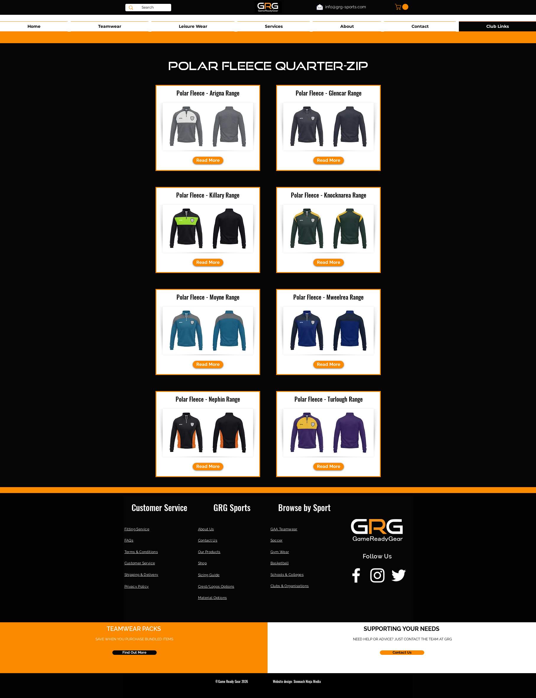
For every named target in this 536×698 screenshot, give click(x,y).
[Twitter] (398, 575)
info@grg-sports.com (345, 6)
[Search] (148, 7)
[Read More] (208, 160)
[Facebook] (356, 575)
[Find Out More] (134, 652)
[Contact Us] (402, 652)
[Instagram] (377, 575)
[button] (402, 7)
